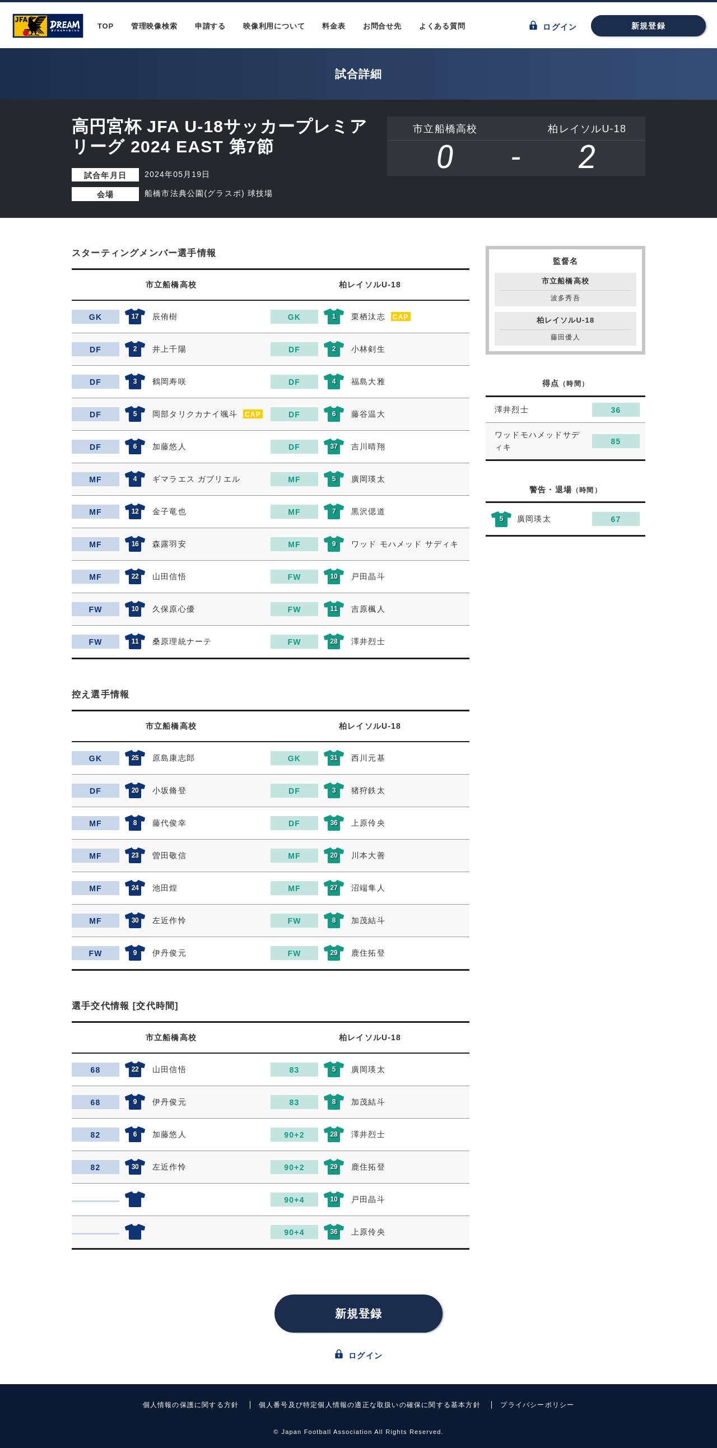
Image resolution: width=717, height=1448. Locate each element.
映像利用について (274, 26)
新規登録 (648, 25)
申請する (210, 26)
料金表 (333, 26)
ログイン (553, 26)
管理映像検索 (154, 26)
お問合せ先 (382, 26)
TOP (105, 26)
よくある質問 (442, 26)
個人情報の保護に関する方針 (191, 1405)
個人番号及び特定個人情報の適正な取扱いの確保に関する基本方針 (370, 1405)
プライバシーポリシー (537, 1405)
